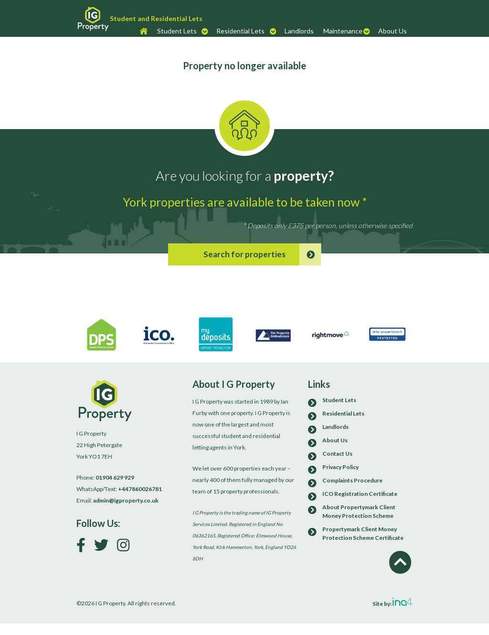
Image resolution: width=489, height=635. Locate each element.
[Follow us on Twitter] (105, 547)
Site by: (392, 602)
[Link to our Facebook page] (84, 547)
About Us (392, 31)
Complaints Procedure (352, 480)
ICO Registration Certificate (359, 493)
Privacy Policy (340, 467)
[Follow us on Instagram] (127, 547)
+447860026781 (140, 489)
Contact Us (337, 453)
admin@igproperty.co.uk (126, 500)
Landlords (299, 31)
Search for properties (262, 254)
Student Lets (177, 31)
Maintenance (342, 31)
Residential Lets (240, 31)
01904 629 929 (115, 477)
